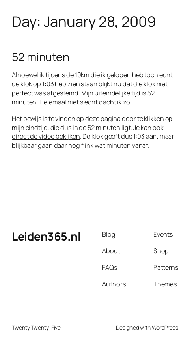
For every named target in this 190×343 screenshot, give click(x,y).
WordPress (165, 327)
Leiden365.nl (46, 236)
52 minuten (40, 56)
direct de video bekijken (46, 136)
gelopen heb (125, 74)
